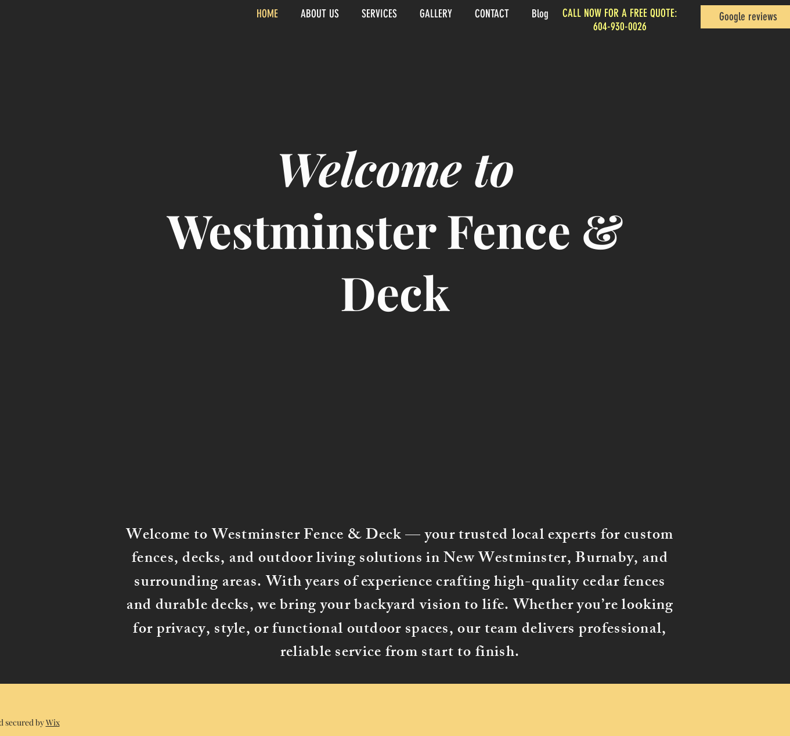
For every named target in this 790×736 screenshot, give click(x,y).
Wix (53, 722)
